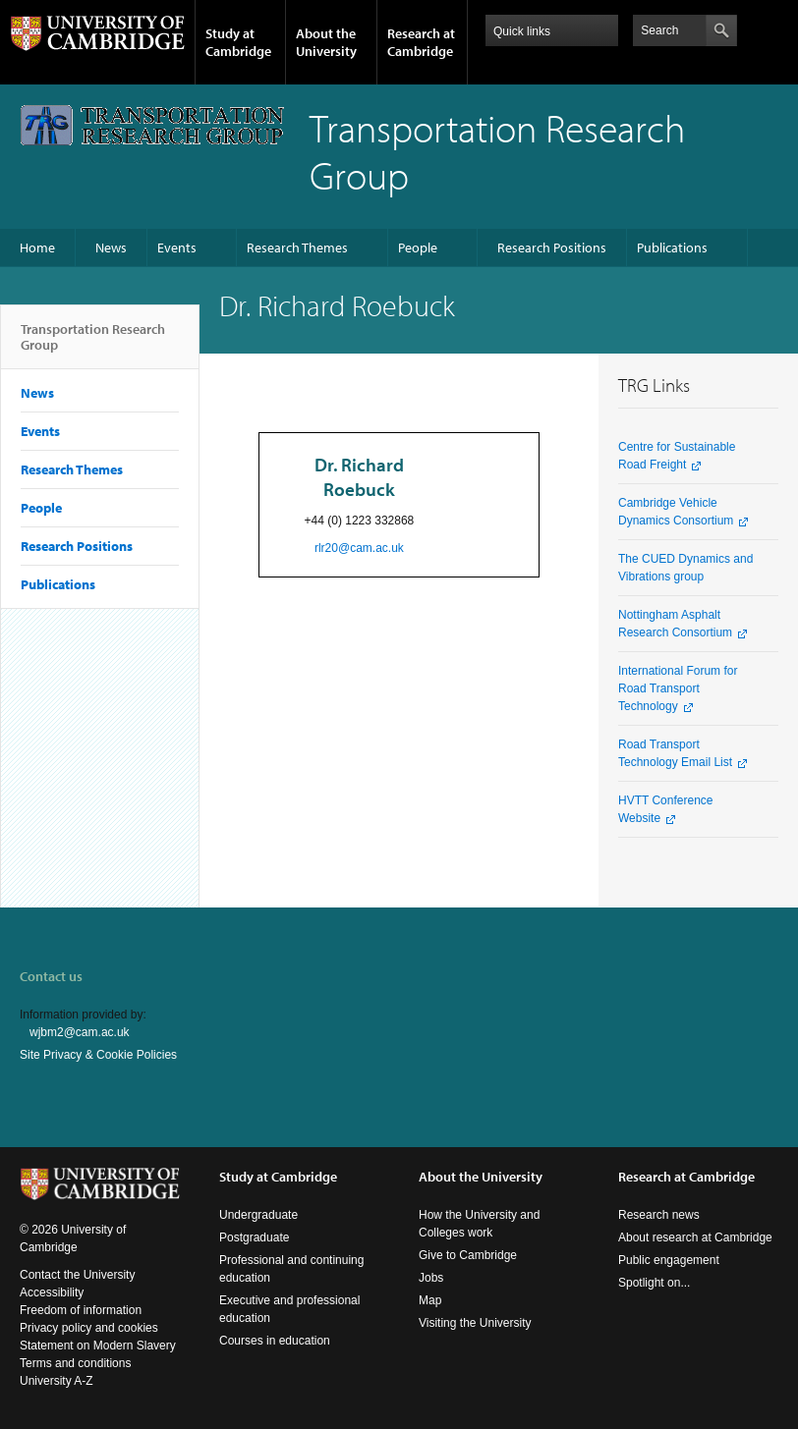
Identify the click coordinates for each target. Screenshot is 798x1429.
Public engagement (668, 1260)
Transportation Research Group (93, 344)
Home (37, 247)
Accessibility (52, 1292)
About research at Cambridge (695, 1237)
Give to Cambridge (468, 1255)
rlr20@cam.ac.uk (359, 548)
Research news (659, 1215)
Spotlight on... (654, 1283)
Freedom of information (81, 1310)
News (111, 247)
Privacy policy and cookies (89, 1328)
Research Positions (551, 247)
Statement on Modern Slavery (98, 1345)
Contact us (51, 976)
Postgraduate (254, 1237)
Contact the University (77, 1275)
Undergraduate (258, 1215)
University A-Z (56, 1381)
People (417, 247)
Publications (672, 247)
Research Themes (297, 247)
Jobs (431, 1278)
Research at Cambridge (421, 42)
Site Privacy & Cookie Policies (98, 1055)
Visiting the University (475, 1323)
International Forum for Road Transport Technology (677, 688)
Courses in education (274, 1340)
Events (177, 247)
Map (430, 1300)
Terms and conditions (75, 1363)
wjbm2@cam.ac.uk (79, 1032)
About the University (326, 42)
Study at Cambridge (238, 42)
